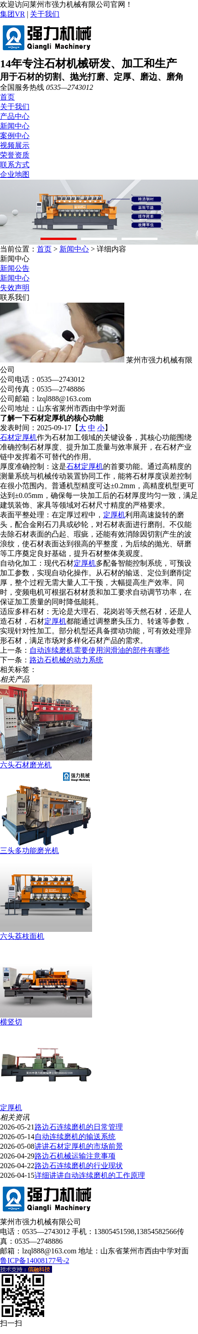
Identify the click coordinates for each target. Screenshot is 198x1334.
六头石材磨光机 (26, 765)
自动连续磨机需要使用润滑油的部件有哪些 (99, 650)
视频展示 (14, 145)
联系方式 (14, 165)
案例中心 (14, 136)
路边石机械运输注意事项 (75, 1156)
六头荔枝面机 (22, 936)
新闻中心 (14, 126)
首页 (7, 97)
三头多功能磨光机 (29, 850)
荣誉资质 (14, 155)
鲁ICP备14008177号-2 (34, 1260)
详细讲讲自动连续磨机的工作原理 (90, 1175)
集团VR (12, 14)
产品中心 (14, 116)
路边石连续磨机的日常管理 (79, 1127)
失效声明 (14, 288)
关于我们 (44, 14)
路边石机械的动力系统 (66, 660)
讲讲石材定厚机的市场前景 (79, 1146)
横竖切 (11, 1022)
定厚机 (114, 515)
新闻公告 (14, 268)
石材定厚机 (18, 437)
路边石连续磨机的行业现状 (79, 1166)
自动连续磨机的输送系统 (75, 1137)
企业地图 (14, 174)
